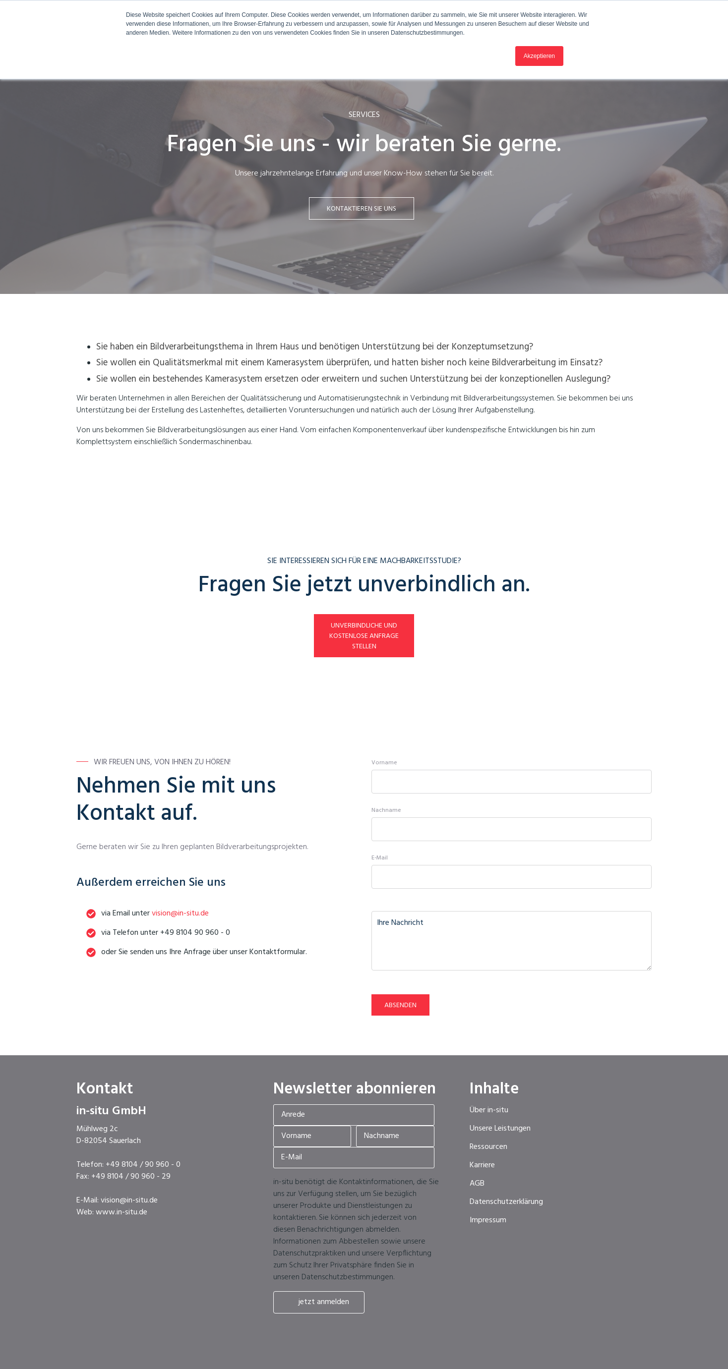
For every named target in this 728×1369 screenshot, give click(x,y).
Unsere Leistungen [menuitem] (500, 1129)
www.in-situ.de (121, 1212)
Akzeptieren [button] (539, 56)
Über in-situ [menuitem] (489, 1110)
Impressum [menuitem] (488, 1220)
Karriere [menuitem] (482, 1165)
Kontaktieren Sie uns (361, 209)
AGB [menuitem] (477, 1184)
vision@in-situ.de (180, 913)
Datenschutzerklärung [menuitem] (506, 1202)
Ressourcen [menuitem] (488, 1147)
